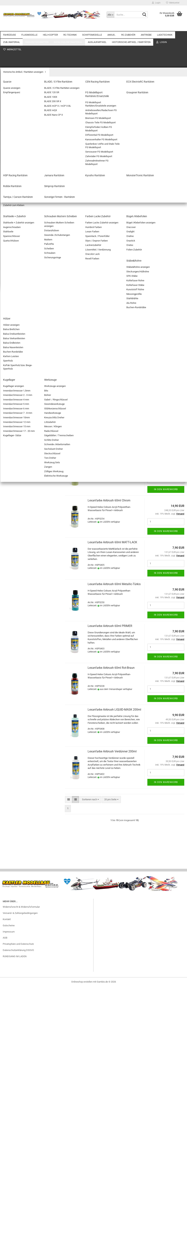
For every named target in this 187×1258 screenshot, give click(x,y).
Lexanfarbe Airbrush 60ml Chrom (109, 500)
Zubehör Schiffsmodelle (18, 285)
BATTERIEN (12, 339)
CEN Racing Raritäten (17, 844)
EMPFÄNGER (12, 242)
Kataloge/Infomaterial (14, 737)
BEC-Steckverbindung (17, 378)
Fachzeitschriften (12, 729)
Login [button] (156, 2)
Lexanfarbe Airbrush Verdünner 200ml (112, 751)
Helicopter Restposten (17, 811)
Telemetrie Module (15, 210)
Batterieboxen (13, 373)
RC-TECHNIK (70, 27)
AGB (5, 1247)
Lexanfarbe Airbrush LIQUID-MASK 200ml (114, 709)
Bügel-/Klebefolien (15, 702)
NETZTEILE (12, 559)
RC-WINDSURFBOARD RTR (30, 1123)
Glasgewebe (12, 603)
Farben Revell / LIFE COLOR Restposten (26, 787)
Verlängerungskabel (16, 441)
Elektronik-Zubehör (15, 388)
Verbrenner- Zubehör (16, 516)
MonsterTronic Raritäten (18, 881)
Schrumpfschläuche (16, 461)
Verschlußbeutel (14, 661)
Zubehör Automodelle (17, 63)
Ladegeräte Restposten (18, 776)
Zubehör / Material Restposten (21, 781)
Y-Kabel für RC (13, 451)
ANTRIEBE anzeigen (16, 484)
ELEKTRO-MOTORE (16, 490)
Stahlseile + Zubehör (16, 687)
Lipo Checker (12, 345)
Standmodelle (13, 280)
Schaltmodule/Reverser (18, 195)
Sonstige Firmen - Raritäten (20, 902)
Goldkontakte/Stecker (17, 472)
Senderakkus (12, 334)
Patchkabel (11, 409)
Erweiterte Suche (29, 1070)
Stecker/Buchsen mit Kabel (20, 435)
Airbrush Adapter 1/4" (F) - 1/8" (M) (110, 165)
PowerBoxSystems (15, 215)
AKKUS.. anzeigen (15, 298)
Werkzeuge (11, 723)
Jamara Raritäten (14, 870)
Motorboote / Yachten (17, 259)
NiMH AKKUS (12, 308)
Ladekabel (11, 565)
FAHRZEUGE (9, 27)
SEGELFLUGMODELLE (17, 97)
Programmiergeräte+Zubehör (20, 189)
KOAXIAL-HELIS (14, 140)
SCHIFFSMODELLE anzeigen (20, 254)
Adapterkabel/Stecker (17, 575)
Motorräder (11, 69)
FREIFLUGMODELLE (16, 102)
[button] (68, 143)
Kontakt (7, 1229)
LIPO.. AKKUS (13, 350)
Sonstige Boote (13, 275)
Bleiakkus (11, 319)
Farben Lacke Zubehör (17, 697)
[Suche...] (110, 14)
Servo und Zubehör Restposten (21, 816)
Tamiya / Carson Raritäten (19, 896)
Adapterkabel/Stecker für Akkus (22, 467)
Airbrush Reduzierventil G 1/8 (106, 203)
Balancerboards (14, 533)
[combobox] (90, 143)
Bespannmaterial (14, 645)
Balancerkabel (13, 539)
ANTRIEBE (146, 27)
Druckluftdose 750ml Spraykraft (108, 375)
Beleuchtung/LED (15, 383)
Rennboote (11, 264)
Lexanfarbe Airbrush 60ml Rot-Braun (111, 667)
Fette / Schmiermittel (16, 640)
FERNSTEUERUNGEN (16, 226)
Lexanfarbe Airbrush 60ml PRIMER (110, 626)
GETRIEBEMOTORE (16, 505)
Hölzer (9, 713)
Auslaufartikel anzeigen (18, 750)
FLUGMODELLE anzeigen (19, 86)
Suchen (30, 1062)
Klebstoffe (11, 681)
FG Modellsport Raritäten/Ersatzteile (24, 855)
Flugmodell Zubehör (16, 123)
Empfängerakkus (14, 329)
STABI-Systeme (14, 205)
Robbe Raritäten (14, 886)
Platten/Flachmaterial (17, 671)
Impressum (9, 1241)
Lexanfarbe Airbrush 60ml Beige (108, 458)
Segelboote (11, 270)
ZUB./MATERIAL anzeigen (19, 588)
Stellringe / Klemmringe (18, 619)
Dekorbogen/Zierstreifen (18, 650)
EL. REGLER (12, 221)
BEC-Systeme (13, 179)
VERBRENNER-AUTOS (17, 58)
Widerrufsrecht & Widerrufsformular (21, 1217)
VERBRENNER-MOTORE (18, 510)
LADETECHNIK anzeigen (18, 528)
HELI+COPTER (50, 27)
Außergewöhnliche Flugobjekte (22, 107)
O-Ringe (10, 629)
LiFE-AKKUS (12, 303)
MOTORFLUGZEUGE (16, 91)
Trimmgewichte (14, 655)
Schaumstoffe (13, 676)
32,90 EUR (30, 1131)
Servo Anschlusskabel (17, 415)
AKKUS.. (111, 27)
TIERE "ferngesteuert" (17, 74)
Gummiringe (12, 608)
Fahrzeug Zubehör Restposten (21, 761)
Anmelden (29, 936)
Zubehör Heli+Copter (16, 161)
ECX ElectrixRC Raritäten (18, 849)
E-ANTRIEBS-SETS (15, 495)
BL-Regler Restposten (17, 771)
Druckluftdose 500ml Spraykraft (108, 333)
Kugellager (11, 718)
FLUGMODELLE (29, 27)
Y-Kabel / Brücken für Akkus (20, 446)
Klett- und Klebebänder (17, 666)
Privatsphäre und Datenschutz (18, 1254)
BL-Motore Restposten (17, 766)
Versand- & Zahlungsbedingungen (20, 1223)
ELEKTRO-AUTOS (15, 53)
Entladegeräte (13, 554)
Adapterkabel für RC (16, 368)
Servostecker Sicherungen (19, 425)
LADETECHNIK (10, 522)
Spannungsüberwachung (18, 200)
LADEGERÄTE (13, 570)
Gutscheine (9, 1235)
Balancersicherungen (17, 544)
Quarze (9, 834)
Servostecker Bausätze (18, 420)
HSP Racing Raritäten (17, 865)
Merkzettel (172, 2)
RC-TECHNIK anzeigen (17, 174)
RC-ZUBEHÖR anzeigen (18, 362)
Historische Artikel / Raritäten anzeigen (26, 828)
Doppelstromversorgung (18, 184)
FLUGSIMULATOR (15, 394)
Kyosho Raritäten (14, 875)
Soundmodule (13, 430)
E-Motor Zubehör (14, 500)
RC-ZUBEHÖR (128, 27)
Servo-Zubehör (13, 231)
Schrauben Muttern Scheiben (21, 692)
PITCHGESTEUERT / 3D (18, 151)
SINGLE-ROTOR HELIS (17, 146)
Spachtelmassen (14, 624)
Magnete (10, 614)
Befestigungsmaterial (17, 634)
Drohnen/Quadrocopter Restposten (24, 792)
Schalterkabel (13, 456)
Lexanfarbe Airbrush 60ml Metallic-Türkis (114, 584)
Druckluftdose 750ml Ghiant (106, 416)
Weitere (162, 27)
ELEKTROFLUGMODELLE (19, 118)
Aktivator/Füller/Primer (17, 598)
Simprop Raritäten (15, 891)
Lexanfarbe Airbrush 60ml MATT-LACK (112, 542)
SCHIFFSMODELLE (92, 27)
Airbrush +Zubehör (15, 593)
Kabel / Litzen (13, 399)
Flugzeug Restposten (16, 806)
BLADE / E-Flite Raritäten (18, 839)
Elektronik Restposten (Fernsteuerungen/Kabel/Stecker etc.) (25, 799)
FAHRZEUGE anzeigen (17, 48)
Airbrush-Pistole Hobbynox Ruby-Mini (112, 241)
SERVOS (10, 236)
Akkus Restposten (15, 755)
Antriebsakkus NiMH (16, 313)
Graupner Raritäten (15, 860)
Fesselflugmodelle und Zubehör (22, 112)
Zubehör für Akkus (15, 324)
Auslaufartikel (10, 744)
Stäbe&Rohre (12, 708)
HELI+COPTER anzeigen (18, 135)
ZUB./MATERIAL (11, 581)
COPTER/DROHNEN (16, 156)
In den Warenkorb (166, 192)
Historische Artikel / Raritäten (18, 822)
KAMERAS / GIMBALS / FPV (20, 404)
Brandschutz (12, 549)
